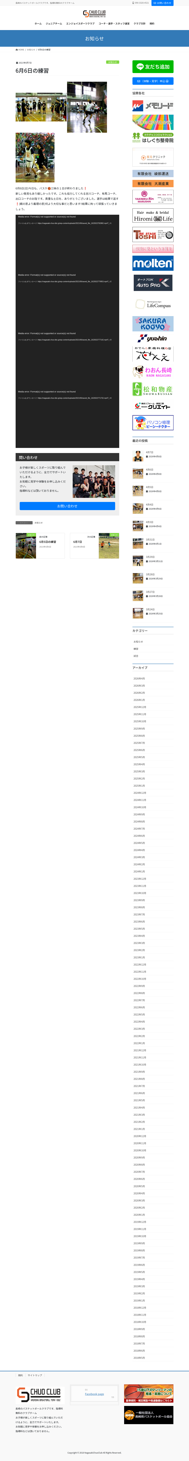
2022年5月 (139, 1014)
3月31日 (150, 539)
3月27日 (150, 592)
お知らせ (112, 62)
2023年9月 (139, 900)
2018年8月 (139, 1336)
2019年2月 (139, 1293)
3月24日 (150, 609)
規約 (20, 1375)
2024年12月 (140, 792)
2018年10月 (140, 1322)
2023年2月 (139, 950)
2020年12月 (140, 1136)
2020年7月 (139, 1171)
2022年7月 (139, 1000)
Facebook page (94, 1394)
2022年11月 (140, 971)
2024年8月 (139, 821)
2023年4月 (139, 935)
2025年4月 (139, 764)
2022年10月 (140, 978)
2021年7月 (139, 1086)
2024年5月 (139, 843)
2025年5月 (139, 757)
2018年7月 (139, 1343)
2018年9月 (139, 1329)
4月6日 (150, 469)
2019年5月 (139, 1272)
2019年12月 (140, 1222)
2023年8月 (139, 907)
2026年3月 (139, 685)
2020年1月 (139, 1214)
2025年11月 (140, 714)
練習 (136, 648)
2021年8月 (139, 1079)
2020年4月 (139, 1193)
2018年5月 (139, 1357)
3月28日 (150, 574)
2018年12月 (140, 1307)
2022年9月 (139, 986)
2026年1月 (139, 700)
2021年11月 (140, 1057)
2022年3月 (139, 1028)
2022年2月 (139, 1036)
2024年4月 (139, 850)
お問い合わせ (162, 3)
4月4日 (150, 504)
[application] (67, 244)
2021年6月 (139, 1093)
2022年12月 (140, 964)
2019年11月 (140, 1229)
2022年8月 (139, 993)
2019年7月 (139, 1257)
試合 (136, 656)
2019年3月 (139, 1286)
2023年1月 (139, 957)
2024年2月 (139, 864)
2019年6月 (139, 1265)
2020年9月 (139, 1157)
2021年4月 (139, 1107)
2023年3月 (139, 943)
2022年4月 (139, 1021)
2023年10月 (140, 893)
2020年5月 (139, 1186)
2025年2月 (139, 778)
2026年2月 (139, 692)
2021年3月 (139, 1114)
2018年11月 (140, 1314)
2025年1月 (139, 785)
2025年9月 (139, 728)
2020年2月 (139, 1207)
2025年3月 (139, 771)
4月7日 (150, 452)
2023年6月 (139, 921)
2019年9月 (139, 1243)
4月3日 (150, 522)
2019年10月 (140, 1236)
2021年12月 (140, 1050)
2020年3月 (139, 1200)
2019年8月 (139, 1250)
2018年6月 (139, 1350)
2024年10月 (140, 807)
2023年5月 (139, 928)
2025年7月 (139, 743)
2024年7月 (139, 828)
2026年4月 (139, 678)
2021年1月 (139, 1129)
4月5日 (150, 487)
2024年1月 (139, 871)
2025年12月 (140, 707)
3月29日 (150, 557)
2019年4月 (139, 1279)
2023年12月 (140, 878)
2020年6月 (139, 1179)
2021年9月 (139, 1071)
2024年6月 (139, 835)
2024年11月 (140, 800)
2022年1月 (139, 1043)
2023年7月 (139, 914)
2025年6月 (139, 750)
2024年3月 (139, 857)
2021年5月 (139, 1100)
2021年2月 (139, 1121)
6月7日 (77, 542)
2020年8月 (139, 1164)
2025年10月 (140, 721)
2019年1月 (139, 1300)
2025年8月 (139, 735)
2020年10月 (140, 1150)
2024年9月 (139, 814)
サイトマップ (35, 1375)
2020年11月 (140, 1143)
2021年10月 (140, 1064)
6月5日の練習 (47, 542)
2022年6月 (139, 1007)
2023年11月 (140, 886)
